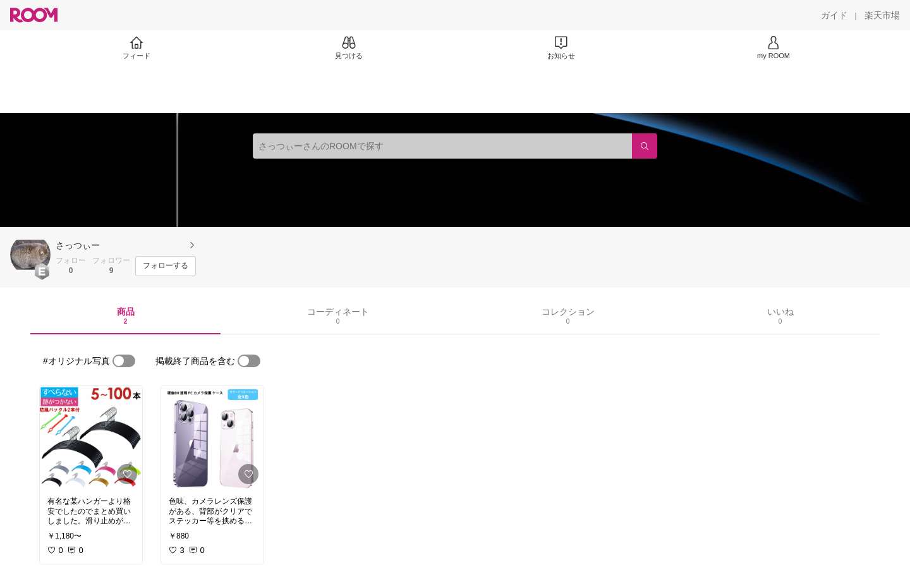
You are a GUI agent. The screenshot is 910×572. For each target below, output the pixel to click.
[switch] (123, 361)
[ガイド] (834, 15)
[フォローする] (165, 266)
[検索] (644, 146)
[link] (91, 437)
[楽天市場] (882, 15)
